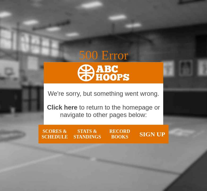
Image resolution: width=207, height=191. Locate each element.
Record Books (119, 134)
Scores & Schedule (55, 134)
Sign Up (152, 134)
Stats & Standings (87, 134)
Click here (62, 107)
